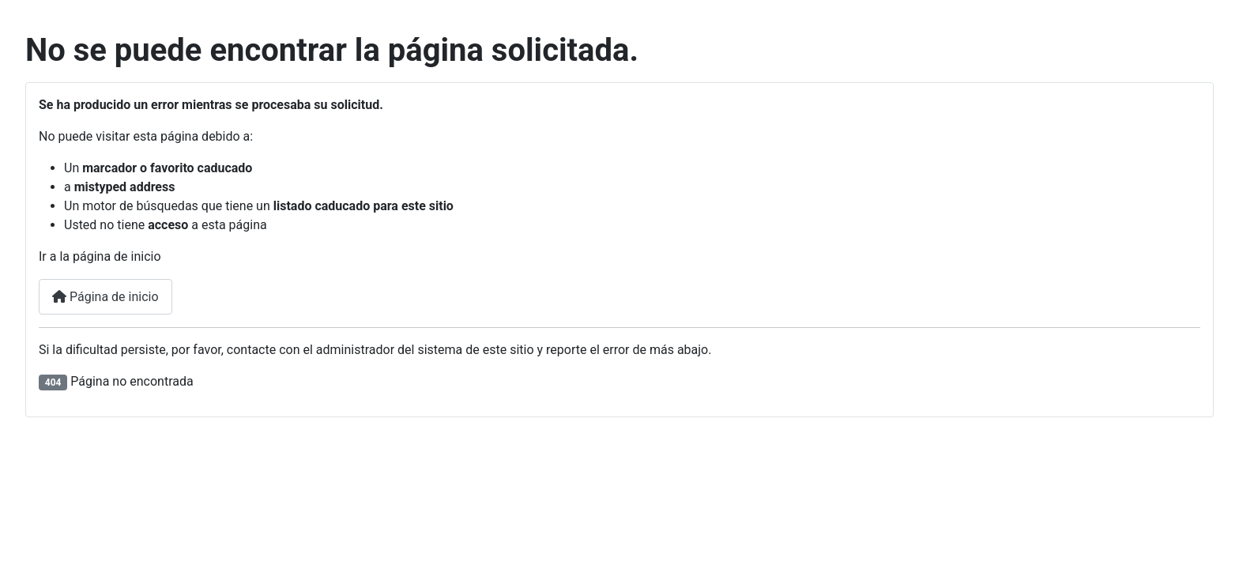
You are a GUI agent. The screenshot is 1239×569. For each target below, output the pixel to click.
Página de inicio (105, 296)
